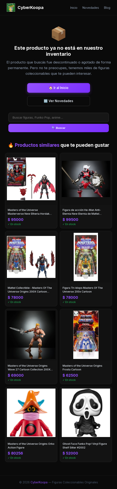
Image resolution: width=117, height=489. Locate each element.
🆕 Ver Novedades (58, 101)
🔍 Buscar (59, 127)
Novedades (90, 7)
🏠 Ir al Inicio (58, 88)
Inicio (73, 7)
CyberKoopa (39, 482)
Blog (107, 7)
